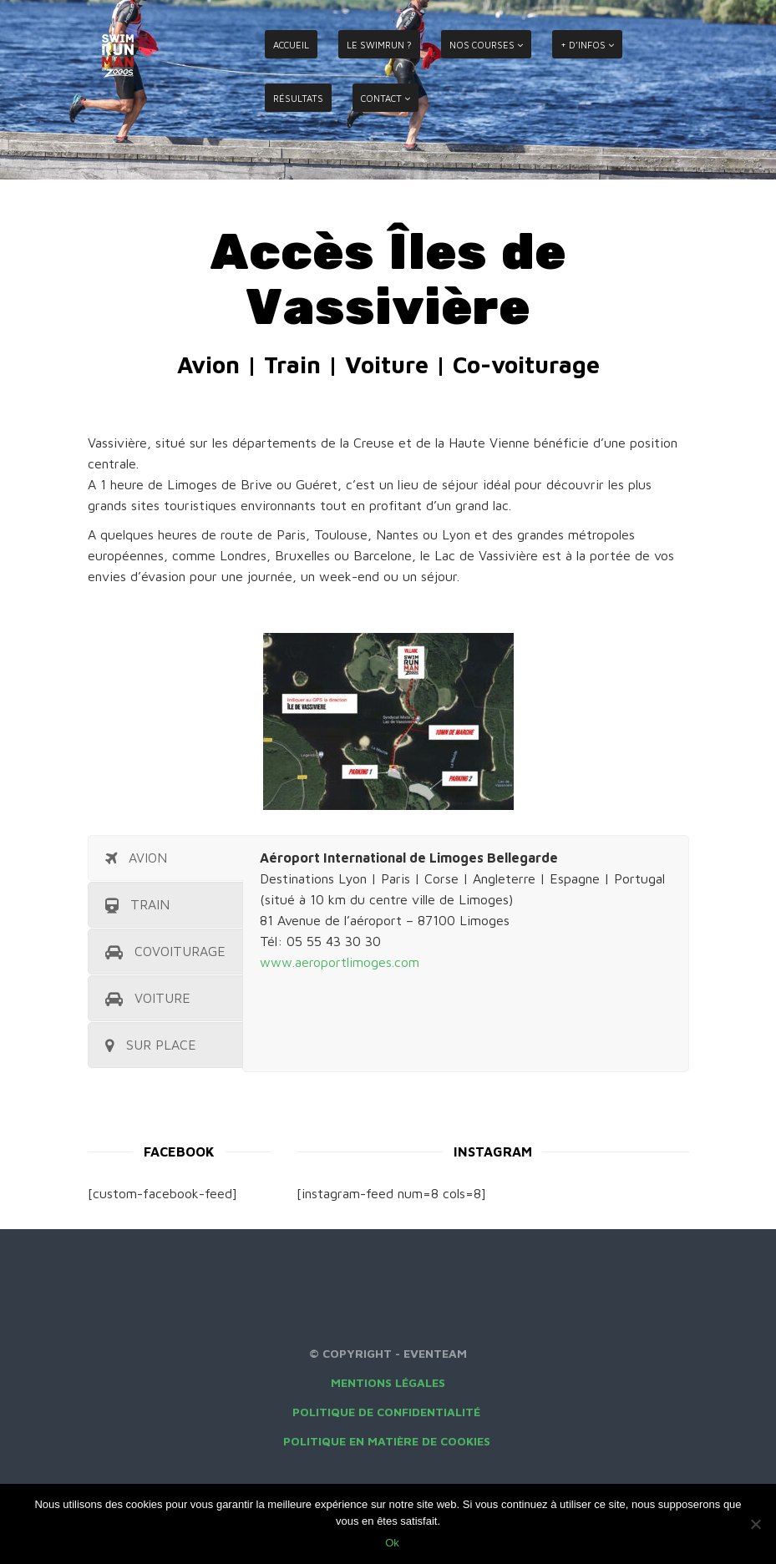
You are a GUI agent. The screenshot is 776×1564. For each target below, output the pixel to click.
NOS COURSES (482, 44)
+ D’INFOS (583, 44)
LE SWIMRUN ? (379, 44)
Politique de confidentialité (388, 1412)
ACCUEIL (291, 44)
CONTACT (381, 98)
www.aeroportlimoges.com (339, 961)
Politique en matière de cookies (388, 1441)
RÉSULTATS (298, 98)
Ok (392, 1542)
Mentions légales (388, 1382)
